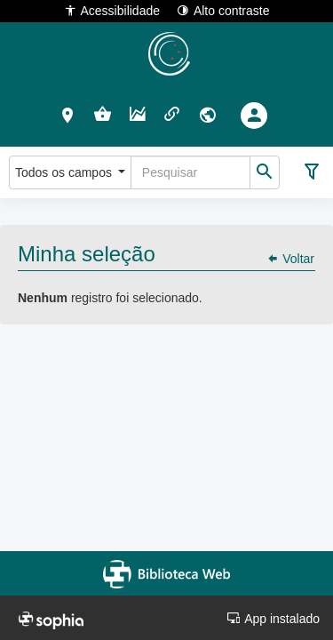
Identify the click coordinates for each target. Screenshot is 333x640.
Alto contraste (223, 10)
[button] (67, 114)
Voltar (290, 259)
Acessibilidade (112, 10)
